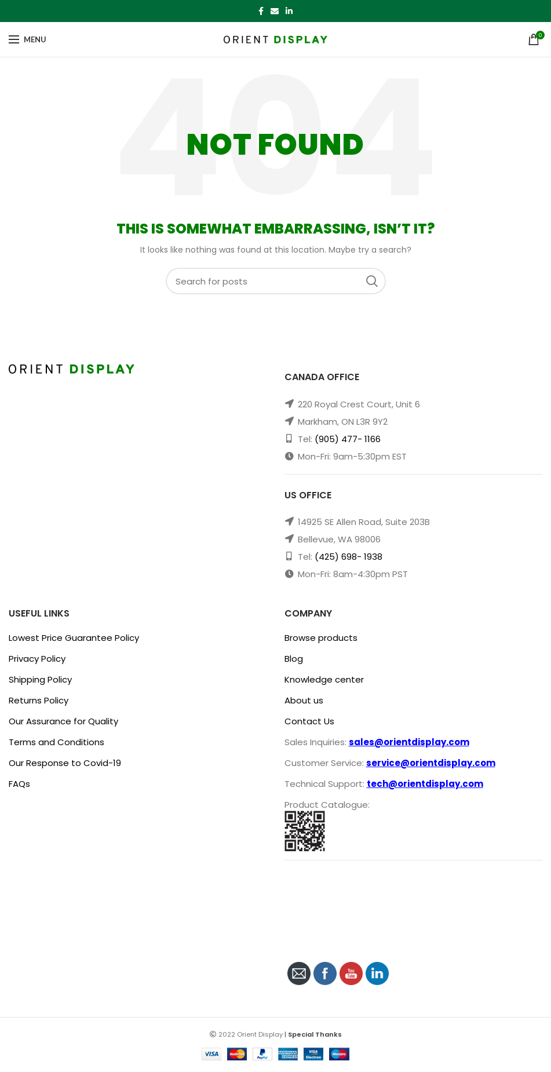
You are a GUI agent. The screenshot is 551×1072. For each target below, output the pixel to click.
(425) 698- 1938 (348, 556)
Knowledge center (324, 679)
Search (376, 281)
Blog (293, 658)
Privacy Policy (37, 658)
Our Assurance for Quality (63, 721)
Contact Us (309, 721)
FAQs (19, 784)
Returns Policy (38, 700)
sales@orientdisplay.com (409, 742)
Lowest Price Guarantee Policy (74, 638)
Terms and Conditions (56, 742)
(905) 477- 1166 (348, 439)
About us (303, 700)
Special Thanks (315, 1034)
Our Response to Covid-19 (65, 763)
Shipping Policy (40, 679)
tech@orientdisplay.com (425, 784)
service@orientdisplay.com (430, 763)
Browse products (320, 638)
